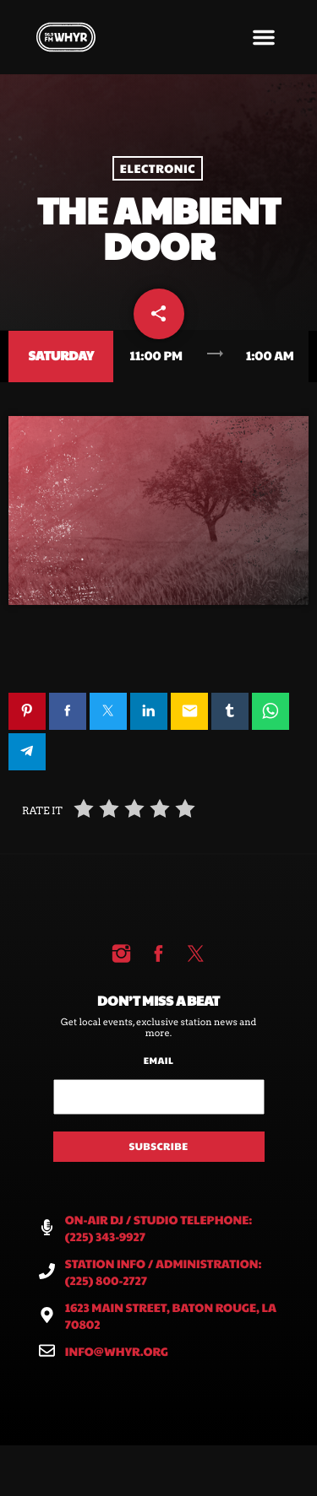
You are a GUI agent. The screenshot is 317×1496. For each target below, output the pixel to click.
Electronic (157, 168)
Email (159, 1061)
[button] (263, 37)
